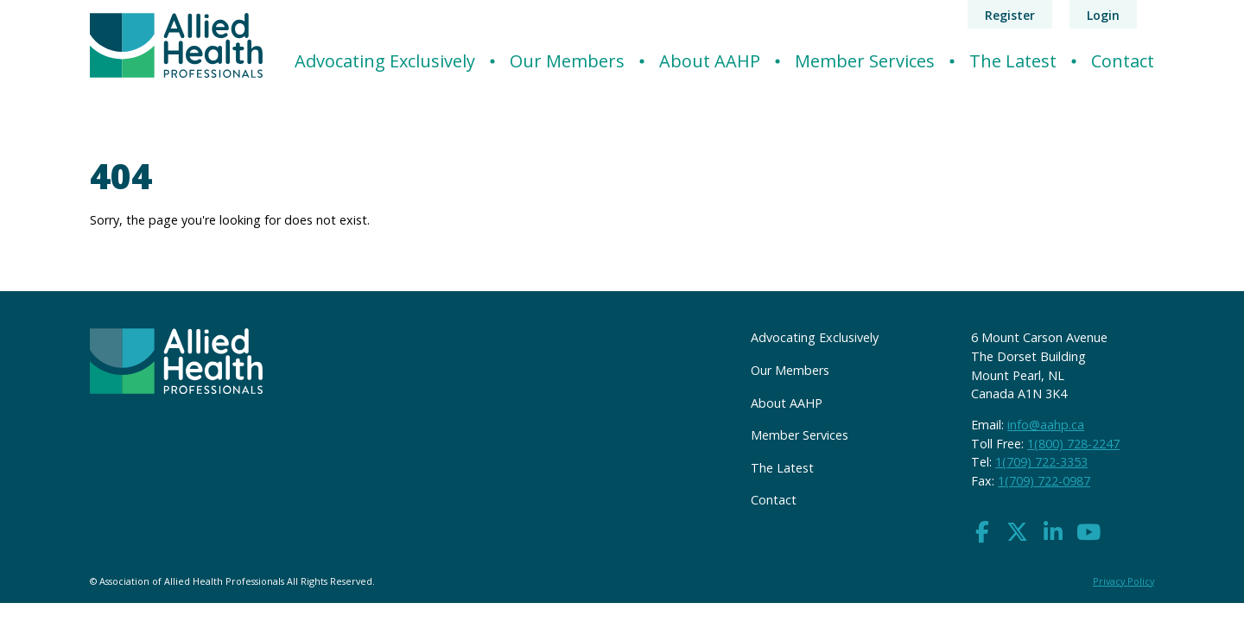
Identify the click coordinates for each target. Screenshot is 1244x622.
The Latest (1013, 61)
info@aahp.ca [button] (1045, 424)
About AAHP (709, 61)
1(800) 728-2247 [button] (1073, 443)
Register (1010, 15)
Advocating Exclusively (385, 61)
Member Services (865, 61)
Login (1103, 15)
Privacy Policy (1123, 580)
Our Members (567, 61)
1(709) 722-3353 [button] (1041, 462)
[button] (982, 532)
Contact (1122, 61)
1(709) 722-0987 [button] (1044, 481)
